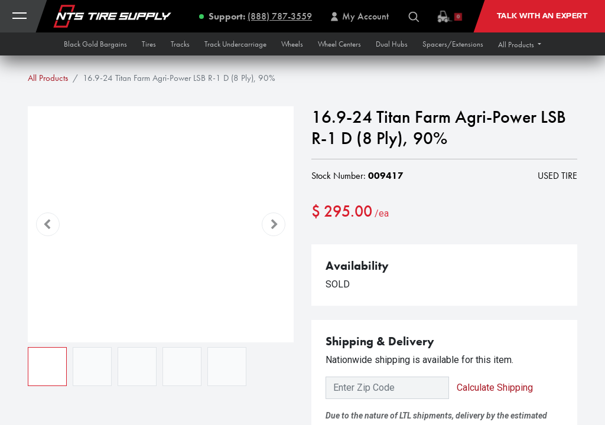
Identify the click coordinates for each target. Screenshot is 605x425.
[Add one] (387, 249)
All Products (48, 78)
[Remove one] (326, 249)
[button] (519, 45)
